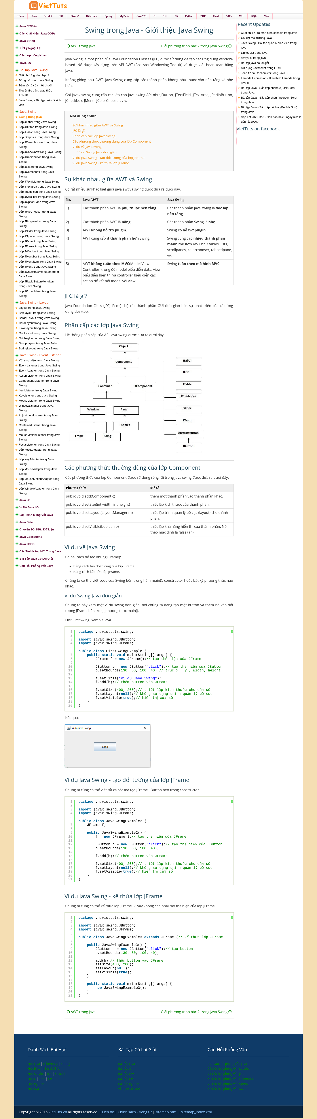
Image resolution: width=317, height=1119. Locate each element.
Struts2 (60, 1074)
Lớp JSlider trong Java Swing (37, 232)
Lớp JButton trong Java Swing (38, 128)
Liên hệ (108, 1112)
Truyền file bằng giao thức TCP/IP (35, 93)
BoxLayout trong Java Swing (37, 313)
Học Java (34, 1064)
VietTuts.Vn (58, 1112)
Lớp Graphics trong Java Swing (39, 138)
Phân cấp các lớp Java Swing (93, 136)
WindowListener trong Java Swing (36, 409)
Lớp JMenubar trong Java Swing (39, 257)
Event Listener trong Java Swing (39, 366)
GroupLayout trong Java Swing (38, 344)
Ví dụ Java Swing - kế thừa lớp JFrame (100, 164)
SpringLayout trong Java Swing (39, 349)
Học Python (36, 1084)
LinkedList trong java (254, 53)
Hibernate (50, 1064)
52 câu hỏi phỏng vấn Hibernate (231, 1079)
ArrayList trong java (253, 58)
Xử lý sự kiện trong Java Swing (39, 361)
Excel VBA (52, 1069)
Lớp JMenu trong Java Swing (37, 267)
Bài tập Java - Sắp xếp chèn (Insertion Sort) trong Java (269, 101)
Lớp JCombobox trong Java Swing (36, 175)
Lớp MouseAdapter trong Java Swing (38, 472)
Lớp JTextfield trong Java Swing (39, 182)
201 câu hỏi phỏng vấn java (227, 1064)
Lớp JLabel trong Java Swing (37, 122)
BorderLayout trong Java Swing (39, 318)
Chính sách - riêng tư (135, 1112)
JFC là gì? (79, 131)
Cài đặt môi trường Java (256, 38)
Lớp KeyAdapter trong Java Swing (36, 463)
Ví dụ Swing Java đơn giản (97, 153)
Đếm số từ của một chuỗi (35, 86)
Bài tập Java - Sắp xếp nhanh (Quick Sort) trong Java (268, 91)
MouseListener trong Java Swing (40, 401)
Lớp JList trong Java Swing (36, 167)
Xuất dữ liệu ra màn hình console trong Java (269, 33)
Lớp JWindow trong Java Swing (39, 252)
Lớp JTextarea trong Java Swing (39, 187)
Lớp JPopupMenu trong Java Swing (37, 294)
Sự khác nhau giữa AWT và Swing (97, 126)
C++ (42, 1079)
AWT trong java (81, 46)
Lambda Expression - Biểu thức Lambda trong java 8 (270, 81)
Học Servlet (36, 1074)
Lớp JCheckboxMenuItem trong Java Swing (39, 275)
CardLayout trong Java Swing (38, 324)
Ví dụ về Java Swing (87, 147)
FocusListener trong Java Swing (39, 445)
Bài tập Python (128, 1084)
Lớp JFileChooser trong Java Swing (37, 215)
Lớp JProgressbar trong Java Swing (37, 225)
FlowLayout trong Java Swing (37, 329)
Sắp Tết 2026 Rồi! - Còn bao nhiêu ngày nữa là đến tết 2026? (271, 120)
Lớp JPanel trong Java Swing (37, 242)
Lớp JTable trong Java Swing (37, 133)
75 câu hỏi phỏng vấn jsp (225, 1074)
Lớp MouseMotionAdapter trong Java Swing (39, 482)
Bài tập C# (125, 1079)
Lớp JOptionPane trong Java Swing (37, 205)
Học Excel (35, 1069)
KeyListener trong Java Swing (38, 396)
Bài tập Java (126, 1064)
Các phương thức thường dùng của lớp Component (111, 142)
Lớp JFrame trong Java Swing (38, 247)
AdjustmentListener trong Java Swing (38, 419)
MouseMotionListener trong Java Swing (40, 438)
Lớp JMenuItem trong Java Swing (40, 262)
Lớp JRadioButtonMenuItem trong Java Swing (37, 285)
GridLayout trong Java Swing (37, 334)
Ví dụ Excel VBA (129, 1089)
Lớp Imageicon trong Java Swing (40, 192)
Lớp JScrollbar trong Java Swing (39, 197)
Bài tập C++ (126, 1074)
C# (50, 1079)
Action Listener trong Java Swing (40, 376)
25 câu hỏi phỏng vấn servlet (228, 1069)
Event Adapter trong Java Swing (39, 371)
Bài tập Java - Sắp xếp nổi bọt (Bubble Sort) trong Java (269, 110)
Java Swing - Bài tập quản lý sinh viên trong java (269, 46)
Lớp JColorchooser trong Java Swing (38, 145)
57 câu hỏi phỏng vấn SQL (226, 1089)
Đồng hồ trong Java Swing (36, 81)
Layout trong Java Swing (34, 308)
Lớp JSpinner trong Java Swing (39, 237)
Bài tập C (124, 1069)
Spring (65, 1064)
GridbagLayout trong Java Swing (40, 339)
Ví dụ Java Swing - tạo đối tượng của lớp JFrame (108, 158)
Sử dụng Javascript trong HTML (261, 69)
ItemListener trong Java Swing (38, 391)
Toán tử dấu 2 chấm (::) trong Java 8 (264, 74)
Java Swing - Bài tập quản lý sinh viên (40, 103)
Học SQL (34, 1089)
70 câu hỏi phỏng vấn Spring (228, 1084)
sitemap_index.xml (196, 1112)
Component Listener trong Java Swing (39, 384)
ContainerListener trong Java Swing (37, 428)
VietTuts (52, 6)
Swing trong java (30, 117)
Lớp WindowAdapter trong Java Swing (39, 492)
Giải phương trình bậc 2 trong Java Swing (196, 46)
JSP (50, 1074)
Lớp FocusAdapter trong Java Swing (38, 453)
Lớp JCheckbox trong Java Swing (40, 152)
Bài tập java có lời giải (255, 63)
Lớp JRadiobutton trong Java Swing (37, 160)
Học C (32, 1079)
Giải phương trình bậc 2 (34, 76)
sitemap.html (167, 1112)
